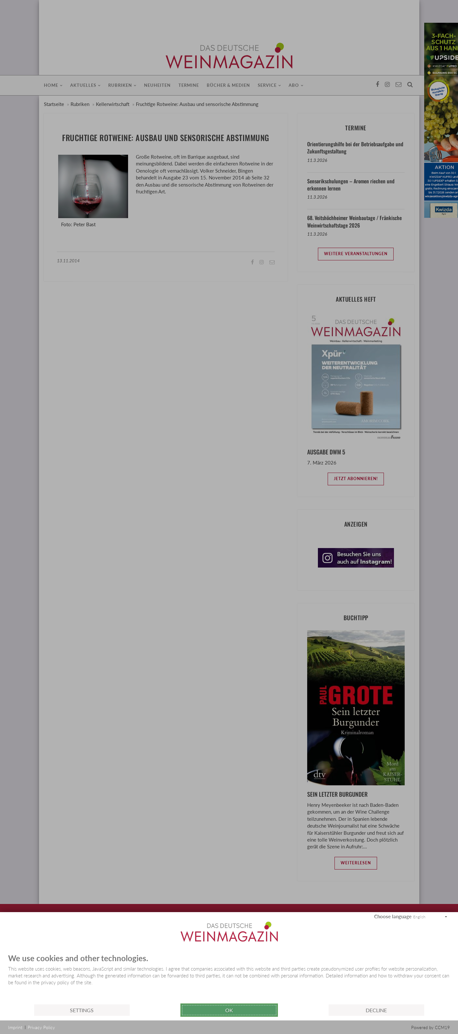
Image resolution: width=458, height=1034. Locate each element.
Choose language (393, 916)
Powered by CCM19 (430, 1027)
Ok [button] (229, 1010)
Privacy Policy (41, 1027)
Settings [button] (82, 1010)
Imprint (15, 1027)
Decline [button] (376, 1010)
